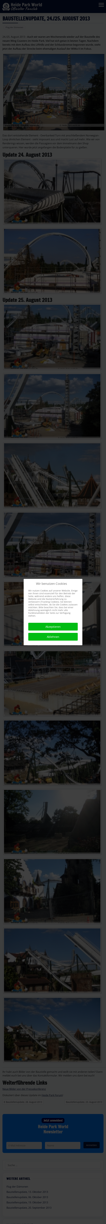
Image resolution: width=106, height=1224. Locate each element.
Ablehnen (53, 637)
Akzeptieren (53, 627)
